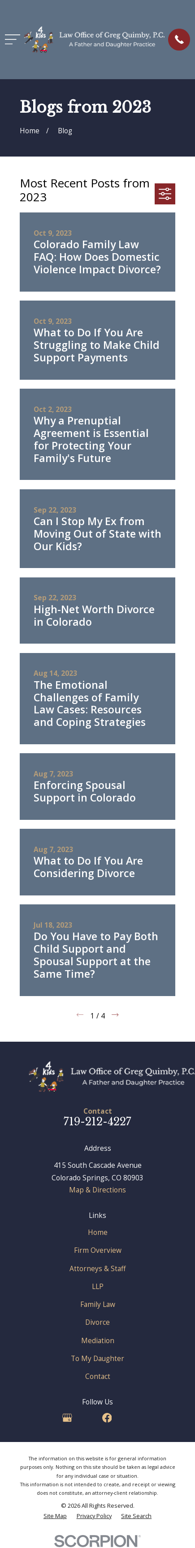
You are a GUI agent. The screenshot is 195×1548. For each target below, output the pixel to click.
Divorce (97, 1322)
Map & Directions (97, 1190)
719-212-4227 (97, 1121)
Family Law (97, 1304)
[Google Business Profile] (67, 1418)
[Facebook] (107, 1418)
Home (98, 1232)
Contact (97, 1376)
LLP (98, 1286)
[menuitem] (55, 1516)
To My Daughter (97, 1358)
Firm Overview (97, 1250)
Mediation (97, 1340)
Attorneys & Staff (97, 1268)
